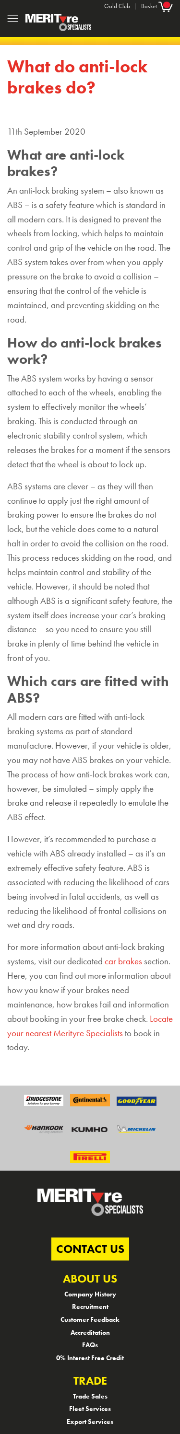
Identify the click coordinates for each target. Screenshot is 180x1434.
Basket (157, 6)
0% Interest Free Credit (90, 1357)
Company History (90, 1294)
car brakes (123, 961)
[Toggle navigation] (12, 18)
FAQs (90, 1345)
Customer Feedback (90, 1319)
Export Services (90, 1421)
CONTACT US (90, 1248)
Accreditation (90, 1332)
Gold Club (117, 6)
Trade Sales (90, 1396)
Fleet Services (90, 1408)
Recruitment (90, 1306)
